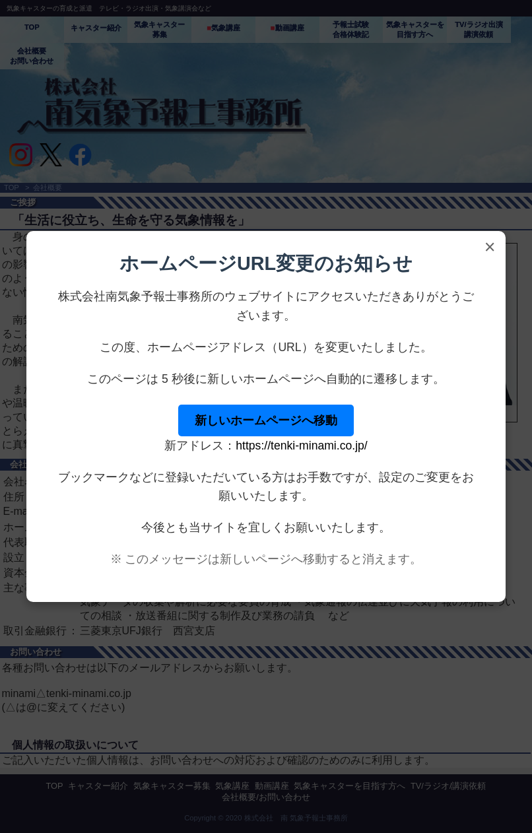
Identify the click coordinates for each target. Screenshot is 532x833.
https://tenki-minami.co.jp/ (301, 445)
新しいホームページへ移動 (266, 420)
